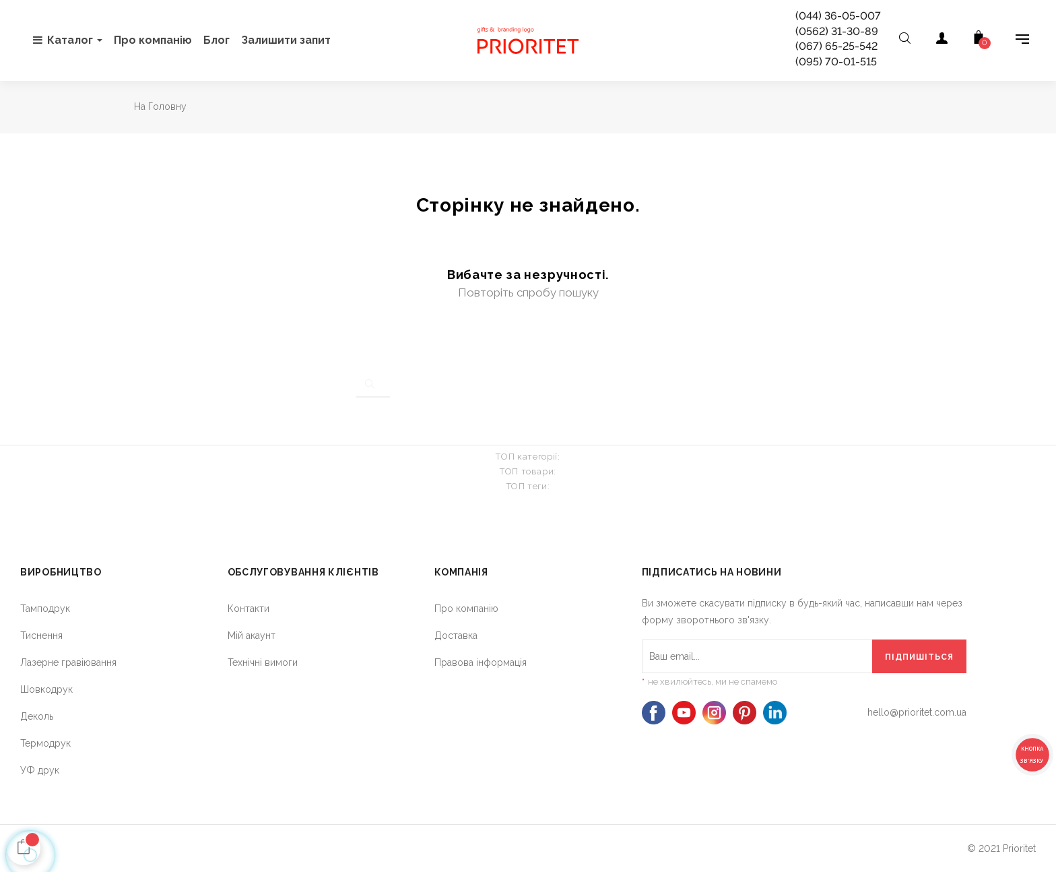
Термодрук (45, 743)
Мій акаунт (251, 635)
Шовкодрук (46, 689)
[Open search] (904, 40)
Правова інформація (480, 662)
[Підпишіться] (919, 656)
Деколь (36, 716)
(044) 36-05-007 (838, 15)
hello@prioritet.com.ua (916, 712)
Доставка (455, 635)
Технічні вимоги (263, 662)
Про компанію (466, 608)
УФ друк (39, 770)
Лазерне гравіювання (68, 662)
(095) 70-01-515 (836, 61)
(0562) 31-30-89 (836, 31)
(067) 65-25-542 (836, 46)
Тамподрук (45, 608)
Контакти (248, 608)
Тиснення (41, 635)
